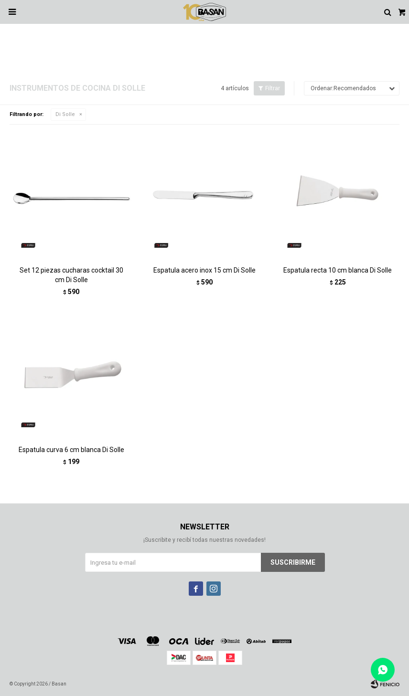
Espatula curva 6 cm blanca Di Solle (71, 449)
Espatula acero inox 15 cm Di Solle (204, 270)
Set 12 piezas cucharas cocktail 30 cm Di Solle (71, 275)
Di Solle (65, 114)
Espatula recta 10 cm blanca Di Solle (337, 270)
